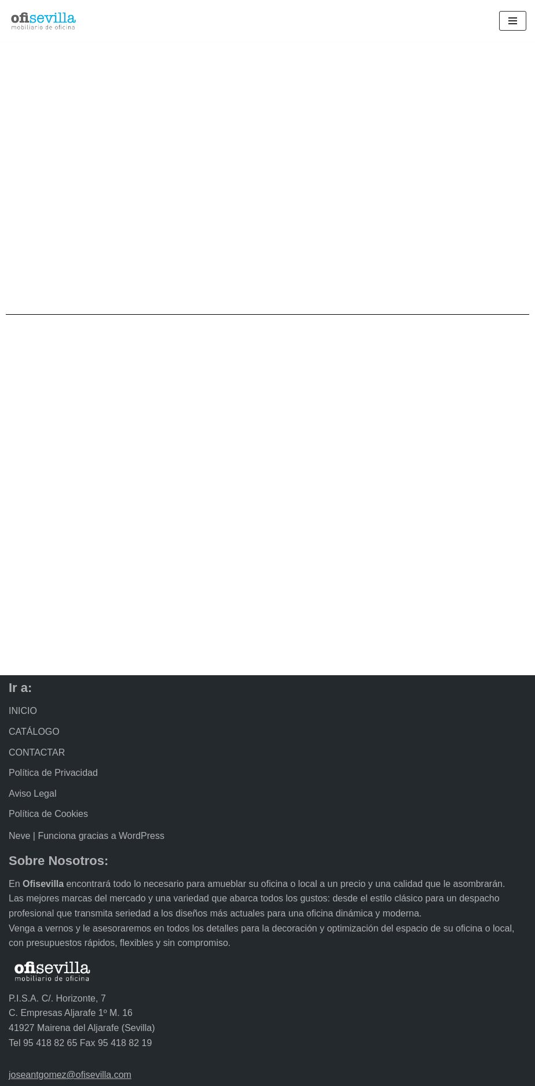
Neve (19, 836)
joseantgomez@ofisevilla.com (70, 1075)
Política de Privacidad (53, 773)
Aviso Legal (32, 793)
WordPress (141, 836)
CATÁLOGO (34, 732)
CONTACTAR (37, 752)
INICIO (23, 711)
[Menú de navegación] (512, 21)
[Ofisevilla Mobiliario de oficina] (43, 21)
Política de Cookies (48, 814)
